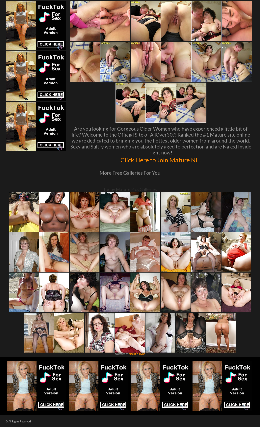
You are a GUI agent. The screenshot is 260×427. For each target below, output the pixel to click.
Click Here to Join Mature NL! (161, 159)
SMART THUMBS (137, 354)
